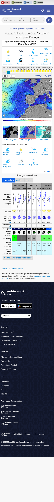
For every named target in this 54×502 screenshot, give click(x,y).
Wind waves (33, 195)
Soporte (28, 479)
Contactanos (40, 479)
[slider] (8, 117)
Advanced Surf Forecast (22, 303)
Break (33, 18)
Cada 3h (19, 225)
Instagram (5, 430)
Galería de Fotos (8, 389)
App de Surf (6, 406)
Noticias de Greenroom (11, 385)
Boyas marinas (8, 109)
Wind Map (44, 185)
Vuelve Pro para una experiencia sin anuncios (27, 73)
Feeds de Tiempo (8, 414)
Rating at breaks (19, 196)
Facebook (5, 426)
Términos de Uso (7, 491)
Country (5, 18)
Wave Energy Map (10, 185)
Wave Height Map (27, 185)
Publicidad (17, 479)
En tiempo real (46, 109)
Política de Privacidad (24, 491)
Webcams (20, 109)
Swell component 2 (8, 208)
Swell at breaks (7, 196)
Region (20, 18)
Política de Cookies (42, 491)
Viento (21, 100)
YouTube (4, 439)
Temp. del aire (33, 109)
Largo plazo (9, 225)
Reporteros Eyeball (9, 410)
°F (50, 217)
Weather (21, 207)
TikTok (3, 434)
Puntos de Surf (7, 377)
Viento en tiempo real (46, 99)
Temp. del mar (33, 100)
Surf (8, 100)
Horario (29, 225)
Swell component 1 (45, 196)
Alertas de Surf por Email (11, 402)
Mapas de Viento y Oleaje (12, 381)
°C (44, 217)
